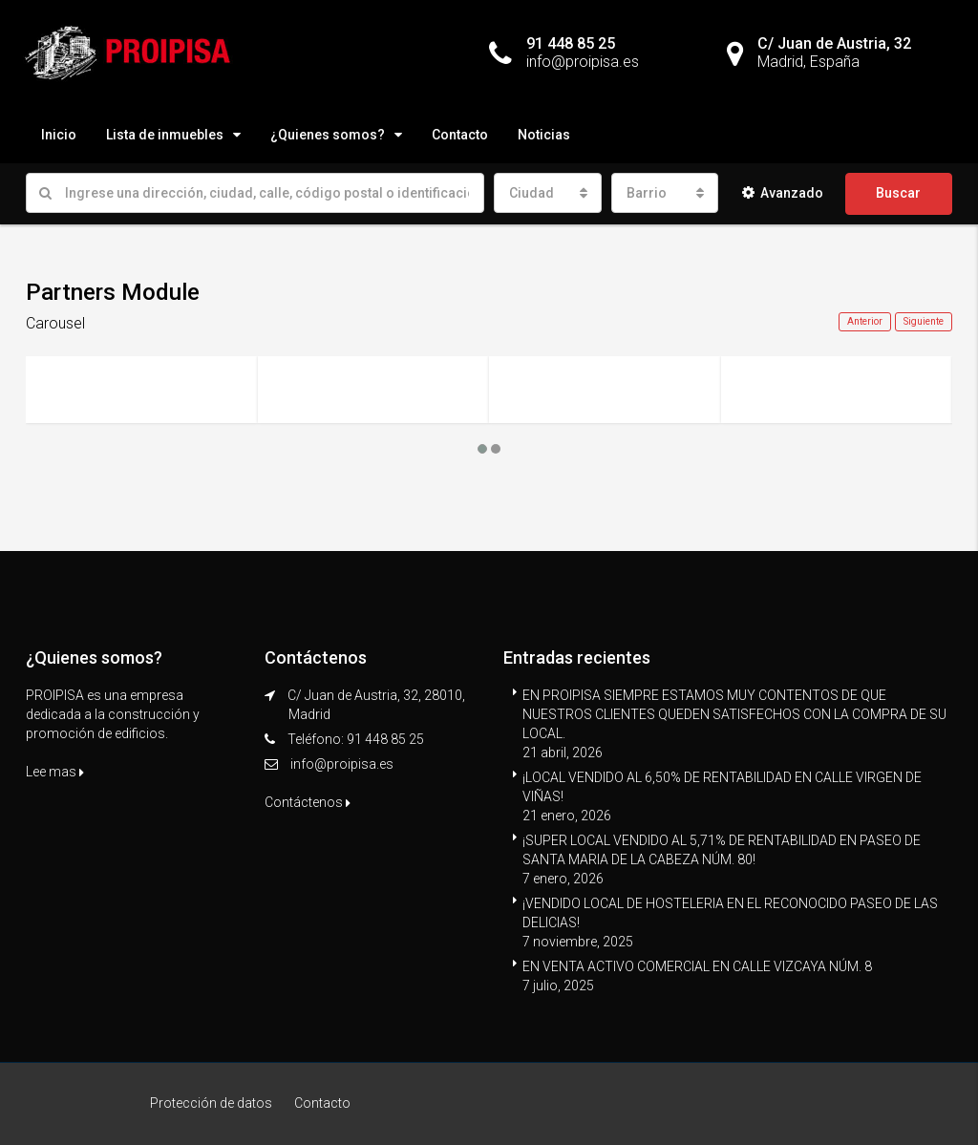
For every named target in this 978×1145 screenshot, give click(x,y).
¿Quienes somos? (327, 134)
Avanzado (782, 193)
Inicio (58, 134)
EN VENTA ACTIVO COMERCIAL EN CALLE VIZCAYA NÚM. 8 (697, 966)
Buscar (898, 193)
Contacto (460, 134)
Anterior (864, 321)
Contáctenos (308, 802)
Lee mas (55, 771)
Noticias (544, 134)
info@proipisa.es (341, 764)
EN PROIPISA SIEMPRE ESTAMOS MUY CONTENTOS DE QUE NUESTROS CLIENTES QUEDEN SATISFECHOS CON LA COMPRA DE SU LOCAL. (734, 714)
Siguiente (924, 321)
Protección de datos (211, 1103)
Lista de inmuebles (164, 134)
